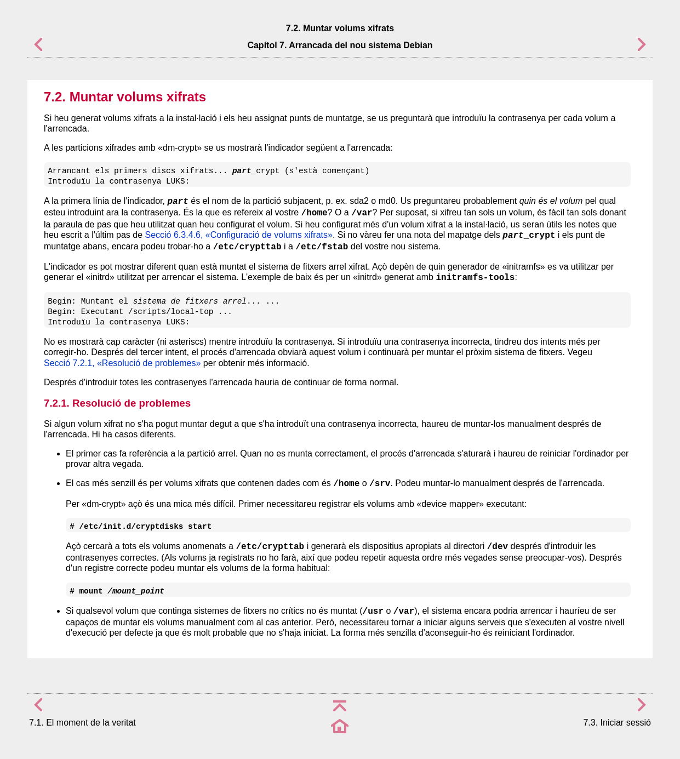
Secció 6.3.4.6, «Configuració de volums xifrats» (238, 234)
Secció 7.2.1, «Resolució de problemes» (122, 363)
